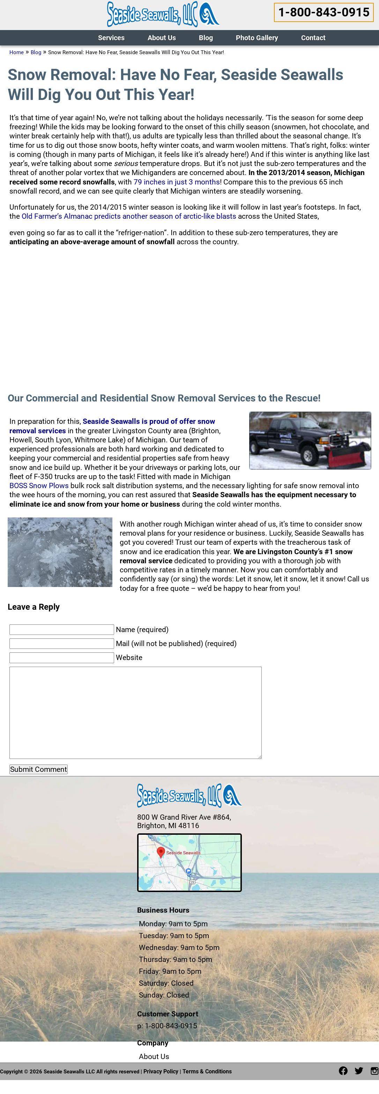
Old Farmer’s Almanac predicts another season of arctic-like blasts (129, 216)
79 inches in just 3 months (177, 182)
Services (111, 38)
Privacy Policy (160, 1071)
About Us (162, 38)
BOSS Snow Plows (39, 485)
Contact (313, 38)
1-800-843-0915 (324, 12)
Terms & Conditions (207, 1071)
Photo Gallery (257, 38)
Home (16, 52)
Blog (206, 38)
